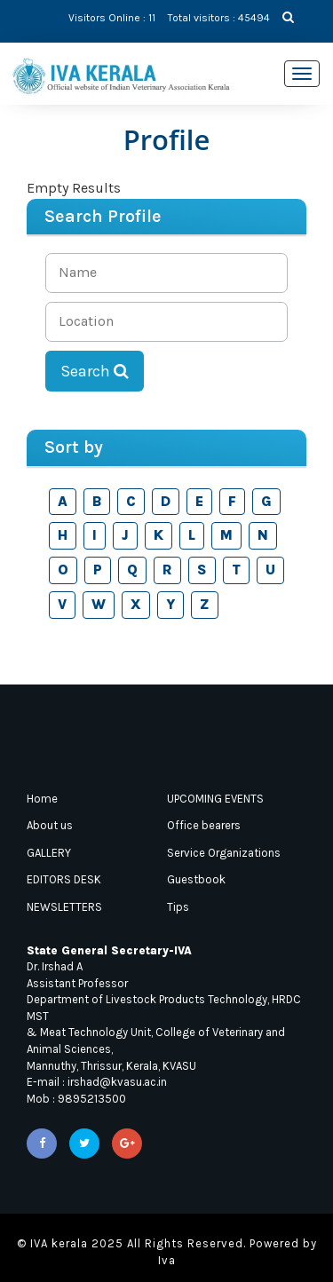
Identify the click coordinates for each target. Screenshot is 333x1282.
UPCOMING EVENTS (215, 798)
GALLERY (49, 852)
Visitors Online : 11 (111, 18)
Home (42, 798)
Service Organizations (224, 852)
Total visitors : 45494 (219, 18)
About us (50, 825)
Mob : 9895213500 (76, 1098)
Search (94, 371)
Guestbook (196, 879)
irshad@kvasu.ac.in (117, 1081)
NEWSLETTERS (64, 907)
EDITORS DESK (64, 879)
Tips (178, 907)
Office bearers (204, 825)
